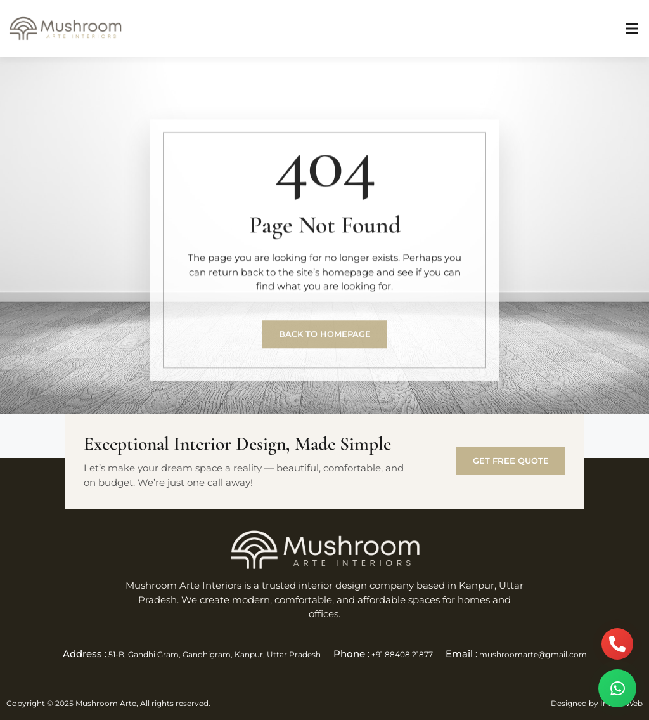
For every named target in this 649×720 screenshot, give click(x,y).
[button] (632, 28)
